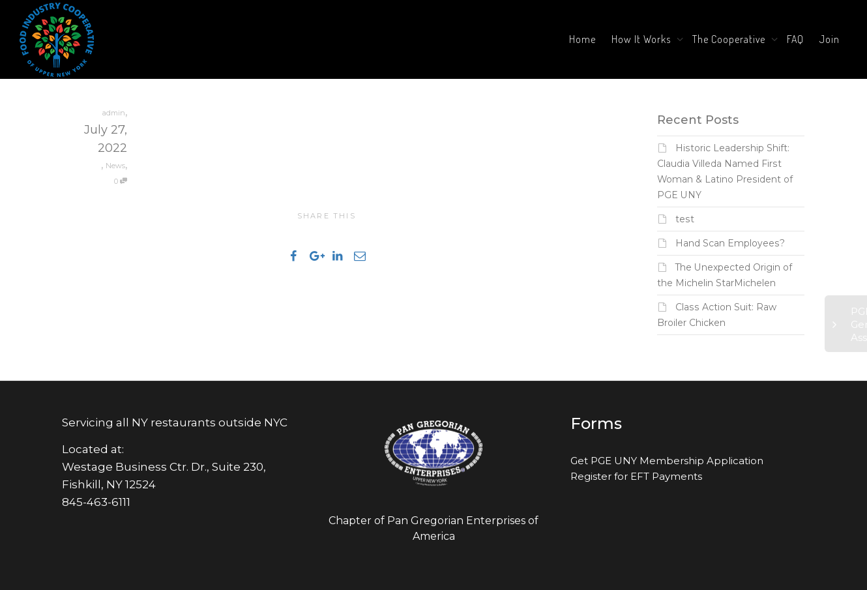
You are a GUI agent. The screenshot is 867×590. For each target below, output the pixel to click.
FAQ (795, 39)
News (115, 165)
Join (829, 39)
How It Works (642, 39)
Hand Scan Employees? (730, 243)
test (684, 219)
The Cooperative (730, 39)
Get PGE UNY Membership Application (666, 460)
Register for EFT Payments (636, 476)
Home (582, 39)
